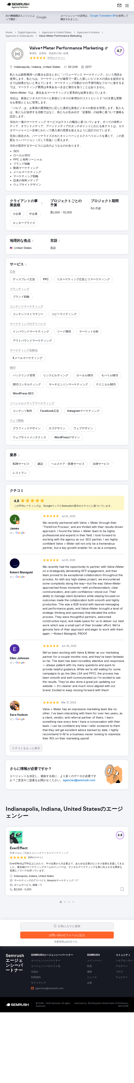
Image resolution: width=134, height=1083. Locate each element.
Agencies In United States (57, 32)
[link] (119, 5)
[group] (67, 854)
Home (9, 32)
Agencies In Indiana (88, 32)
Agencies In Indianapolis (19, 35)
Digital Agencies (27, 32)
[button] (119, 51)
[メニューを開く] (127, 5)
